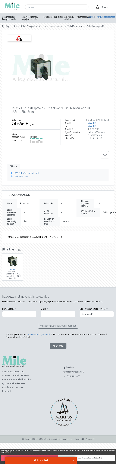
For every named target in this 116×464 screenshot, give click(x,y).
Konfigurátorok (101, 17)
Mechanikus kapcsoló (54, 26)
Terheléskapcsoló (75, 26)
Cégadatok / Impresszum (13, 387)
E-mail (43, 309)
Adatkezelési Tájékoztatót (39, 334)
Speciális (59, 17)
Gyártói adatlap (21, 176)
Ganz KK (92, 123)
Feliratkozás (58, 345)
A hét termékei (41, 460)
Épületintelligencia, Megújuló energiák (30, 18)
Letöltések (110, 17)
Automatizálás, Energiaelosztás (9, 18)
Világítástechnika (84, 17)
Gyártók (91, 17)
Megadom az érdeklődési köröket (58, 325)
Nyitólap (5, 26)
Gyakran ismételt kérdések (13, 383)
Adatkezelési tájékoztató (13, 371)
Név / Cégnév (8, 309)
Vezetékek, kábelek (69, 18)
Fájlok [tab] (13, 166)
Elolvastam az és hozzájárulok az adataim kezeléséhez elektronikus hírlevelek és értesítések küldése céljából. (57, 335)
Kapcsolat (6, 391)
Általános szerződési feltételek (15, 375)
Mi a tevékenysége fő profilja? (93, 309)
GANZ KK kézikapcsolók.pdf (27, 173)
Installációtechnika (51, 17)
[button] (103, 7)
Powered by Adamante (85, 439)
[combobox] (97, 314)
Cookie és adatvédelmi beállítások (17, 379)
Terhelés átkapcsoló (95, 26)
